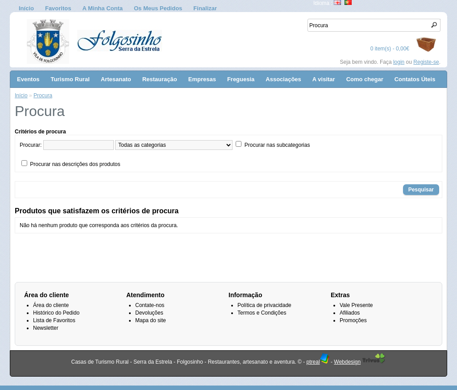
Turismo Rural (70, 79)
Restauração (159, 79)
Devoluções (149, 313)
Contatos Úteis (415, 79)
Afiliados (350, 313)
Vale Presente (356, 305)
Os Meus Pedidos (158, 8)
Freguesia (240, 79)
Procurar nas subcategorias (277, 145)
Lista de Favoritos (54, 320)
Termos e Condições (261, 313)
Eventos (28, 79)
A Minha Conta (102, 8)
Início (26, 8)
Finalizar (205, 8)
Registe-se (426, 62)
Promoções (353, 320)
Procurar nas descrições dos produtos (75, 164)
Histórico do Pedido (56, 313)
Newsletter (45, 328)
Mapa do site (150, 320)
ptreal (318, 362)
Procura (42, 95)
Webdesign (347, 362)
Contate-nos (149, 305)
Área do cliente (51, 305)
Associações (283, 79)
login (398, 62)
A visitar (323, 79)
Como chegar (364, 79)
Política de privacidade (264, 305)
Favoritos (58, 8)
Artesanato (116, 79)
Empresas (202, 79)
